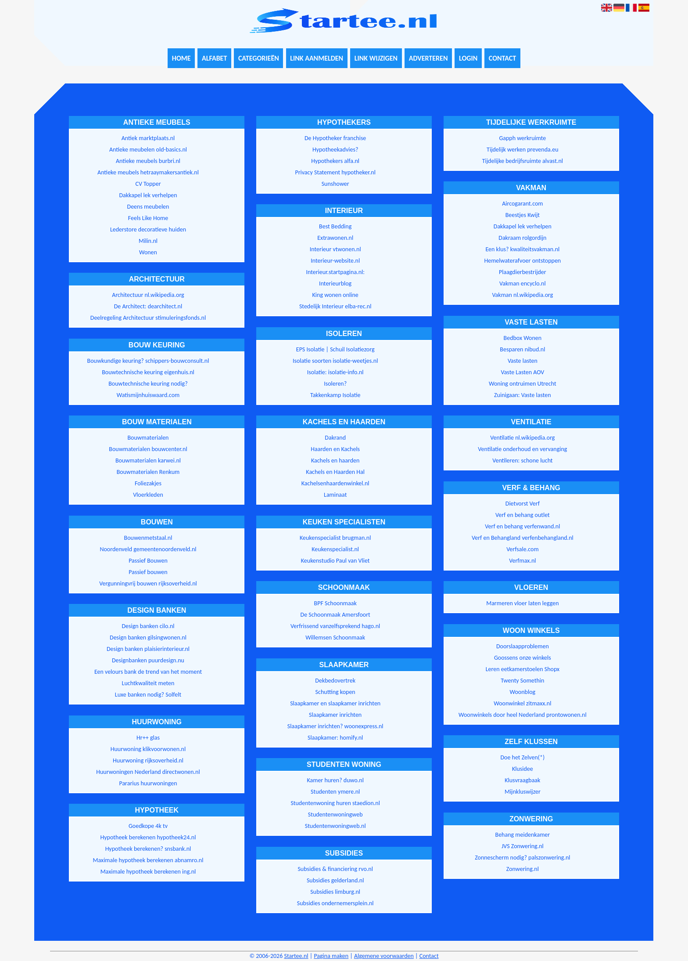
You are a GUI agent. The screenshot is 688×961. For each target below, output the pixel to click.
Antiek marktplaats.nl (148, 138)
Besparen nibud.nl (522, 349)
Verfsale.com (522, 549)
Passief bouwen (148, 572)
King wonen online (335, 295)
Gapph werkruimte (522, 138)
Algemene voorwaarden (384, 956)
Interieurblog (335, 283)
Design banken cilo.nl (148, 626)
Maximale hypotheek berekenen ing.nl (148, 871)
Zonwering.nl (522, 869)
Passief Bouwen (148, 560)
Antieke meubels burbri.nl (148, 161)
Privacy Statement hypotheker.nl (335, 172)
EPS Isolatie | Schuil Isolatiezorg (335, 349)
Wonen (148, 252)
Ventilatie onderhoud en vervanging (522, 449)
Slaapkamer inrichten (335, 715)
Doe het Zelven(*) (522, 757)
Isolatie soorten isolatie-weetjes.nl (335, 361)
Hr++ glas (148, 737)
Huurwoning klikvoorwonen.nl (148, 749)
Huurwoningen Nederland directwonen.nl (148, 772)
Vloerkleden (148, 495)
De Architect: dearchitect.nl (148, 306)
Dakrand (335, 437)
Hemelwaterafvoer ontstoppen (522, 260)
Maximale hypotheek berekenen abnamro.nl (148, 860)
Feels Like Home (148, 218)
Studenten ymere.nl (335, 791)
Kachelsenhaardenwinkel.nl (335, 483)
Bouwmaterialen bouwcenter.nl (148, 449)
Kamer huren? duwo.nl (335, 780)
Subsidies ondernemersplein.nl (335, 903)
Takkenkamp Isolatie (335, 395)
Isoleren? (335, 383)
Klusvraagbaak (522, 780)
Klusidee (522, 769)
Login (468, 58)
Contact (502, 58)
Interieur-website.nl (335, 260)
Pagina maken (331, 956)
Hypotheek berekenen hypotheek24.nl (148, 837)
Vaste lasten (523, 361)
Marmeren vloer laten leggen (522, 603)
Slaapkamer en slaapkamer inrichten (335, 703)
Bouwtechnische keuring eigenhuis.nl (148, 372)
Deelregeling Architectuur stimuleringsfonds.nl (148, 318)
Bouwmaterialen (148, 437)
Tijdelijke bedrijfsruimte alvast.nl (522, 161)
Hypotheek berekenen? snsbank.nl (148, 849)
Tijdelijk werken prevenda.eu (523, 149)
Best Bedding (335, 226)
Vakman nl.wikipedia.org (522, 295)
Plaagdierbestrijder (522, 272)
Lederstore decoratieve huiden (148, 229)
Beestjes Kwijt (522, 215)
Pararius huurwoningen (148, 783)
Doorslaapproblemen (522, 646)
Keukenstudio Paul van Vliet (335, 560)
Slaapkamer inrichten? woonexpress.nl (335, 726)
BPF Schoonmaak (335, 603)
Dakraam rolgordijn (522, 238)
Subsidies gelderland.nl (335, 880)
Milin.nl (148, 241)
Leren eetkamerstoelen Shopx (522, 669)
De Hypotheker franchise (335, 138)
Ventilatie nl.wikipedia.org (522, 437)
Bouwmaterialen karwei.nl (148, 460)
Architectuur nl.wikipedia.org (148, 295)
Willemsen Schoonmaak (335, 637)
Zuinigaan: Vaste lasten (522, 395)
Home (181, 58)
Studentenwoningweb (335, 814)
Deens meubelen (148, 206)
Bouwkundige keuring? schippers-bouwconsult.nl (148, 361)
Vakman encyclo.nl (522, 283)
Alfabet (214, 58)
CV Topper (148, 184)
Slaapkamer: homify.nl (335, 737)
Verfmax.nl (522, 560)
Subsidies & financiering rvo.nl (335, 869)
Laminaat (335, 495)
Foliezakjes (148, 483)
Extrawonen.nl (335, 238)
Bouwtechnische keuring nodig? (147, 383)
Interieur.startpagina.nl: (335, 272)
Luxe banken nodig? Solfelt (148, 694)
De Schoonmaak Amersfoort (335, 614)
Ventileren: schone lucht (522, 460)
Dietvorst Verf (522, 503)
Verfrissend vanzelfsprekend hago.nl (335, 626)
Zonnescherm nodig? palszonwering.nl (522, 857)
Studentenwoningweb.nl (335, 826)
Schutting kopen (335, 692)
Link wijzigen (376, 58)
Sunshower (335, 184)
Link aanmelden (316, 58)
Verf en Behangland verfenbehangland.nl (522, 538)
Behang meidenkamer (522, 834)
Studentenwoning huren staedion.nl (335, 803)
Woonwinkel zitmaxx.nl (522, 703)
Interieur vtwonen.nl (335, 249)
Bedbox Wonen (523, 338)
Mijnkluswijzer (523, 791)
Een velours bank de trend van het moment (148, 672)
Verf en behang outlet (522, 515)
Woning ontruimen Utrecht (522, 383)
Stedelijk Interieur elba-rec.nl (335, 306)
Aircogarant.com (522, 203)
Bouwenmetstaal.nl (148, 538)
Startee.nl (296, 956)
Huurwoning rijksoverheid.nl (148, 760)
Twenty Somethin (522, 680)
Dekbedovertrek (335, 680)
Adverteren (428, 58)
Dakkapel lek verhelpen (148, 195)
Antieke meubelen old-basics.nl (148, 149)
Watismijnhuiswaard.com (148, 395)
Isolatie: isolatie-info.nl (335, 372)
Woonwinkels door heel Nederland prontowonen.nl (523, 715)
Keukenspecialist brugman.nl (335, 538)
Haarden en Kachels (335, 449)
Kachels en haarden (335, 460)
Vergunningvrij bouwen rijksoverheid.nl (148, 583)
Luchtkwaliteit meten (148, 683)
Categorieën (258, 58)
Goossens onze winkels (522, 657)
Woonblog (523, 692)
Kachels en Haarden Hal (335, 472)
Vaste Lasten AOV (522, 372)
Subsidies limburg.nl (335, 892)
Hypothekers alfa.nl (335, 161)
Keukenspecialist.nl (335, 549)
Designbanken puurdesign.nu (148, 660)
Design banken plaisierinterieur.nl (148, 649)
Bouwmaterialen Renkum (148, 472)
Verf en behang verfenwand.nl (522, 526)
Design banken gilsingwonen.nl (148, 637)
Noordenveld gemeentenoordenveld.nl (148, 549)
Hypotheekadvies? (335, 149)
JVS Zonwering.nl (523, 846)
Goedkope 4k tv (148, 826)
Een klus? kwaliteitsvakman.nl (523, 249)
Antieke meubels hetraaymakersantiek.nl (148, 172)
